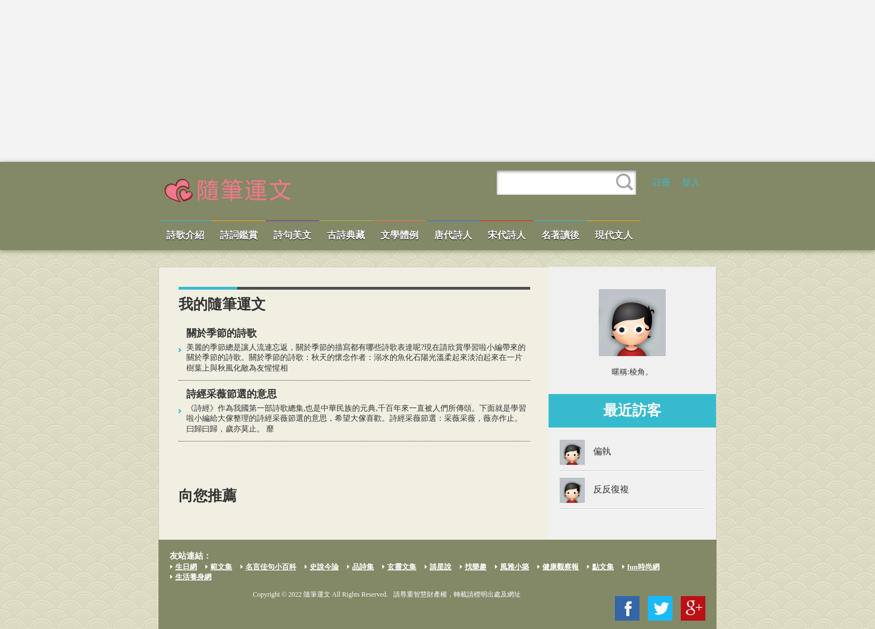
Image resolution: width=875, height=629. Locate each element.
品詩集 (363, 567)
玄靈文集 (401, 567)
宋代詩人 (507, 235)
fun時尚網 (643, 567)
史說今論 (324, 567)
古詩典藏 (346, 235)
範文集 (221, 567)
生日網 (186, 567)
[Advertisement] (437, 81)
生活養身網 (193, 577)
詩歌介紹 (185, 235)
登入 (691, 182)
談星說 (440, 567)
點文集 (603, 567)
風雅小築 (514, 567)
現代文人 (614, 235)
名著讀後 (560, 235)
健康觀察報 (560, 567)
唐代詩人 (453, 235)
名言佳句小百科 (271, 567)
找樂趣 (476, 567)
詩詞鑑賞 (239, 235)
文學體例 (400, 235)
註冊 (662, 182)
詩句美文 (292, 235)
